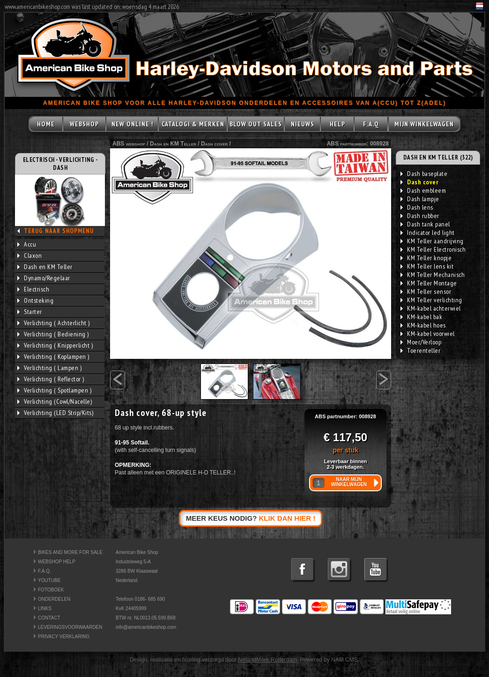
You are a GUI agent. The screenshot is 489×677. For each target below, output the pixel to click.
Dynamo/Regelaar (43, 278)
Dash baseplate (423, 173)
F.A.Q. (44, 571)
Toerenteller (420, 350)
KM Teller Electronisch (433, 249)
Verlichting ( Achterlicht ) (53, 323)
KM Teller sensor (425, 291)
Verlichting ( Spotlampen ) (54, 390)
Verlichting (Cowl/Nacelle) (54, 401)
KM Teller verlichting (431, 300)
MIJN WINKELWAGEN (424, 124)
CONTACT (49, 617)
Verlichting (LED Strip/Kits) (55, 412)
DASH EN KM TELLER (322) (438, 157)
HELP (337, 124)
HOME (46, 124)
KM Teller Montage (428, 283)
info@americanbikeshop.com (146, 627)
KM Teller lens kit (426, 266)
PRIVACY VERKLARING (63, 636)
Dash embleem (423, 190)
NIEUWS (302, 124)
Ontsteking (35, 300)
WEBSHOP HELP (56, 561)
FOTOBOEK (51, 589)
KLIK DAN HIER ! (287, 518)
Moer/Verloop (420, 342)
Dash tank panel (425, 224)
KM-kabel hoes (423, 325)
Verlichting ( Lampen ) (49, 368)
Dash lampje (419, 199)
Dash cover (214, 143)
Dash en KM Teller (45, 266)
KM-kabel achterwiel (430, 308)
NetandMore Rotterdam (267, 659)
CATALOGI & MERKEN (193, 124)
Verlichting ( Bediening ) (53, 334)
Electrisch (33, 289)
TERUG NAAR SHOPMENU (59, 231)
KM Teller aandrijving (432, 241)
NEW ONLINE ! (132, 124)
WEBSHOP (84, 124)
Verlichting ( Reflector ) (50, 379)
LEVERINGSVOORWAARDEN (70, 627)
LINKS (45, 608)
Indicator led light (427, 232)
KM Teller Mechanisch (432, 274)
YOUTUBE (49, 580)
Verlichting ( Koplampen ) (53, 356)
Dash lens (416, 207)
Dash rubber (419, 215)
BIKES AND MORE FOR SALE (70, 552)
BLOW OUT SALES (256, 124)
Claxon (29, 255)
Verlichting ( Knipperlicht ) (55, 345)
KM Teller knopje (426, 258)
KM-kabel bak (421, 317)
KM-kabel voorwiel (427, 333)
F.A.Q (371, 124)
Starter (29, 311)
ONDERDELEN (54, 599)
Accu (26, 244)
